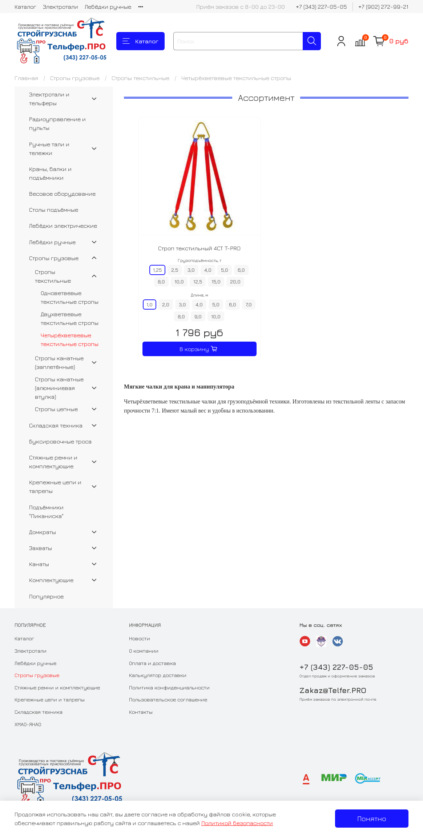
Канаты (39, 564)
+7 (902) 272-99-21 (383, 6)
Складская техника (55, 425)
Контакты (141, 712)
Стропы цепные (56, 409)
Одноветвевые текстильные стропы (69, 297)
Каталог (25, 6)
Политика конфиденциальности (169, 687)
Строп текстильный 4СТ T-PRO (199, 248)
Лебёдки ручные (108, 6)
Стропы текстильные (140, 78)
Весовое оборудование (62, 193)
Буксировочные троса (60, 441)
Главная (26, 78)
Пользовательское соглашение (168, 699)
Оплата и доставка (152, 663)
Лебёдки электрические (63, 225)
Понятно (371, 818)
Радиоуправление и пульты (57, 123)
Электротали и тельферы (49, 98)
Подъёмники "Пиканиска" (46, 511)
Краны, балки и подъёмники (50, 173)
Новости (139, 638)
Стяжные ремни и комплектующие (53, 461)
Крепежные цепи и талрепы (55, 486)
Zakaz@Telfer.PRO (332, 690)
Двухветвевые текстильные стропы (69, 318)
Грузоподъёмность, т (199, 260)
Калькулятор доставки (157, 675)
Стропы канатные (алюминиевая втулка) (59, 388)
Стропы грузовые (75, 78)
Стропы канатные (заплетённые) (59, 362)
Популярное (46, 596)
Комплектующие (51, 580)
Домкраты (42, 532)
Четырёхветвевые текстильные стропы (69, 339)
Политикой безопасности (237, 823)
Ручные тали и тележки (49, 148)
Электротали (60, 6)
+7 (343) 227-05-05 (321, 6)
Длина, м (199, 295)
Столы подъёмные (53, 209)
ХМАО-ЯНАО (28, 724)
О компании (143, 651)
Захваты (40, 548)
